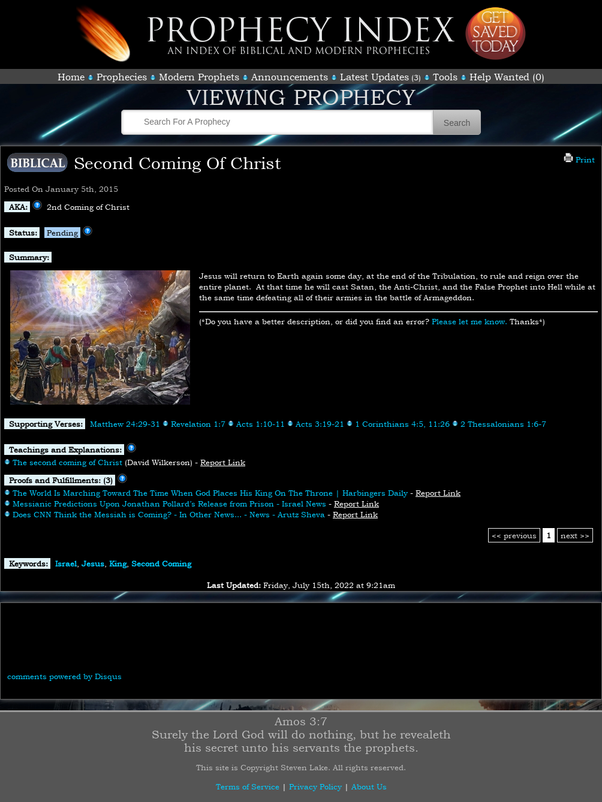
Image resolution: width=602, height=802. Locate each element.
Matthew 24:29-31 (125, 423)
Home (71, 77)
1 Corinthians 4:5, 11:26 (402, 423)
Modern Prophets (199, 77)
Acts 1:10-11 (260, 423)
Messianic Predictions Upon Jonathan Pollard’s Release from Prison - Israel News (169, 503)
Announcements (289, 77)
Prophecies (122, 77)
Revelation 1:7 (198, 423)
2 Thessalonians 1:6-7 (503, 423)
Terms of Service (247, 786)
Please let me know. (469, 321)
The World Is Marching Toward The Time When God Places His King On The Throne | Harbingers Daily (210, 492)
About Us (369, 786)
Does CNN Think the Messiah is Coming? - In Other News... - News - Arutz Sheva (169, 514)
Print (579, 159)
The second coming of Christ (67, 462)
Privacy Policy (315, 786)
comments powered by (64, 676)
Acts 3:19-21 (320, 423)
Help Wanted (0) (506, 77)
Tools (445, 77)
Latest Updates (374, 77)
